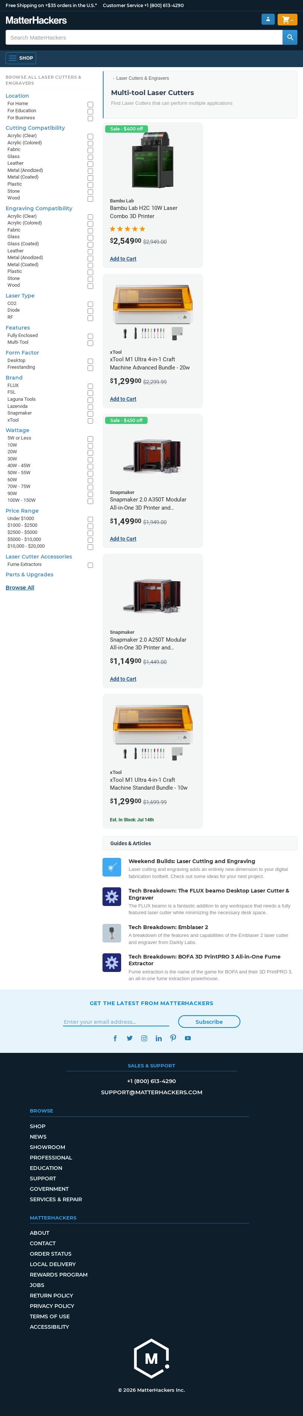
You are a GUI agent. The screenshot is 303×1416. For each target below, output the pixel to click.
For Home (17, 103)
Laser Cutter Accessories (39, 556)
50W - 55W (19, 472)
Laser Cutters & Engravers (142, 78)
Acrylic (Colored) (24, 142)
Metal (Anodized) (25, 170)
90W (12, 493)
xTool (13, 420)
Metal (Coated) (23, 177)
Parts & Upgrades (29, 574)
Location (17, 95)
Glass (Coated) (23, 243)
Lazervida (17, 406)
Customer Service (123, 5)
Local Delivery (53, 1264)
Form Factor (22, 352)
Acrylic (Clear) (22, 135)
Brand (14, 377)
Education (46, 1168)
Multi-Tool (17, 342)
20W (12, 451)
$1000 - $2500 (22, 525)
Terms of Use (50, 1316)
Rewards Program (59, 1274)
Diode (13, 310)
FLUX (13, 385)
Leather (15, 163)
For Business (21, 117)
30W (12, 459)
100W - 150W (21, 500)
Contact (43, 1243)
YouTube (188, 1038)
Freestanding (21, 367)
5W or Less (19, 438)
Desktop (16, 360)
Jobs (37, 1285)
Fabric (13, 149)
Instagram (144, 1038)
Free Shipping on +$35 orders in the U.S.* (51, 5)
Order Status (51, 1253)
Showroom (47, 1147)
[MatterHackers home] (36, 21)
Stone (13, 191)
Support (43, 1178)
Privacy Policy (52, 1306)
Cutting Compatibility (35, 128)
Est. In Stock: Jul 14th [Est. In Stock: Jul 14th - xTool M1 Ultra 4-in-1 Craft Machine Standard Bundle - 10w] (132, 819)
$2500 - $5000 (22, 532)
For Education (21, 110)
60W (12, 479)
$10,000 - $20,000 (26, 546)
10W (12, 445)
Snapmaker (19, 413)
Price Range (22, 510)
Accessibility (49, 1327)
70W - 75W (19, 486)
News (38, 1136)
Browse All (20, 587)
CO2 (11, 303)
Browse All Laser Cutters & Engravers (44, 80)
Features (18, 327)
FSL (11, 392)
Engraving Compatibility (39, 208)
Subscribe (209, 1022)
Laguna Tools (21, 399)
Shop (37, 1126)
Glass (13, 156)
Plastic (14, 184)
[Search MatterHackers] (290, 37)
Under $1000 (20, 518)
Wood (13, 198)
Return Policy (51, 1295)
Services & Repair (56, 1199)
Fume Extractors (24, 564)
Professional (51, 1157)
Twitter (129, 1038)
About (39, 1233)
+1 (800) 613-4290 (164, 5)
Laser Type (20, 295)
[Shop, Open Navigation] (21, 58)
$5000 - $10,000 (24, 539)
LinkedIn (158, 1038)
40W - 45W (19, 465)
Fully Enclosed (22, 335)
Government (49, 1189)
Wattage (17, 430)
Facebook (115, 1038)
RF (10, 317)
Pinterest (173, 1038)
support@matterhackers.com (151, 1092)
